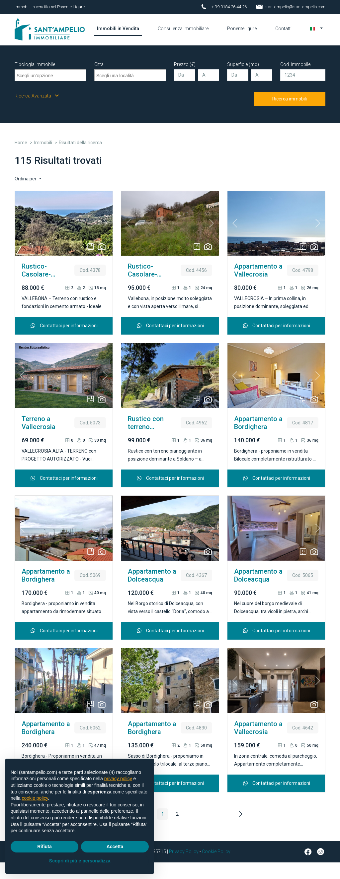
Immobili (43, 159)
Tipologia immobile (35, 81)
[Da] (184, 91)
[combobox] (50, 92)
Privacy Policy (184, 868)
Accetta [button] (115, 846)
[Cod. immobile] (302, 91)
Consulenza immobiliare (188, 36)
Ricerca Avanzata (37, 112)
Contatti (283, 32)
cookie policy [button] (35, 798)
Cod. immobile (295, 81)
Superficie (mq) (243, 81)
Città (99, 81)
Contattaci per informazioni (64, 342)
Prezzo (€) (185, 81)
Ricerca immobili (289, 115)
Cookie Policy (216, 868)
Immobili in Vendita (137, 36)
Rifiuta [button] (44, 846)
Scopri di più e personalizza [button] (79, 860)
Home (21, 159)
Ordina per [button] (26, 195)
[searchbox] (51, 91)
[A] (208, 91)
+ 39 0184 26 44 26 (229, 6)
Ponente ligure (242, 36)
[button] (316, 32)
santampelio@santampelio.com (295, 6)
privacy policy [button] (118, 778)
